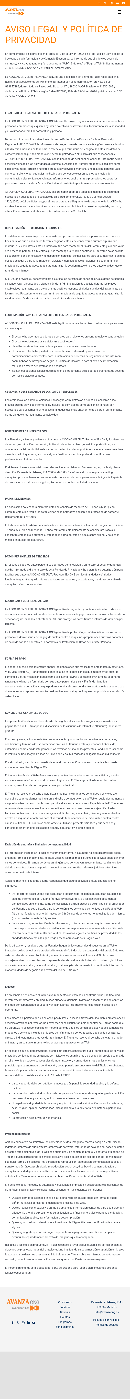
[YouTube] (33, 1322)
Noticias (65, 1312)
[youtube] (123, 3)
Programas (65, 1322)
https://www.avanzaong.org (25, 63)
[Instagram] (23, 1322)
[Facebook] (12, 1322)
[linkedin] (117, 3)
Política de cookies (107, 1324)
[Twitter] (18, 1322)
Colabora (65, 1307)
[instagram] (111, 3)
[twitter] (105, 3)
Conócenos (65, 1302)
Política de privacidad (106, 1319)
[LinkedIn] (28, 1322)
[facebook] (99, 3)
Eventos (65, 1317)
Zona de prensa (65, 1326)
